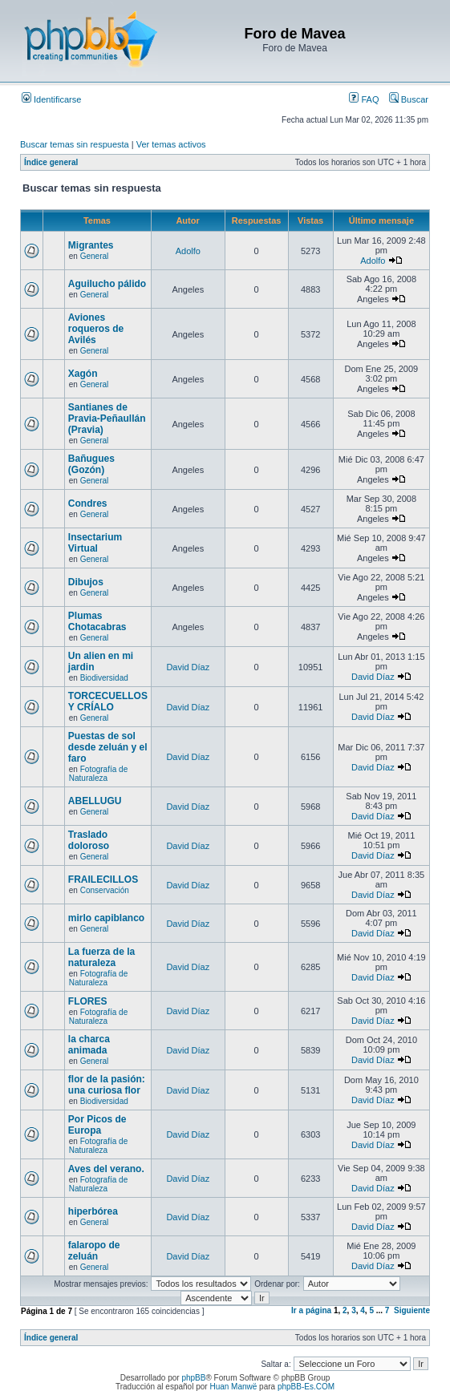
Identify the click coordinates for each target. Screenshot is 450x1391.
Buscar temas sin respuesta (74, 144)
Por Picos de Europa (97, 1125)
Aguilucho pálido (107, 283)
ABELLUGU (95, 801)
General (94, 256)
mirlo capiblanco (106, 918)
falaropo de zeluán (94, 1250)
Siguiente (412, 1310)
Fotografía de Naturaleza (98, 773)
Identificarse (51, 99)
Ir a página (311, 1310)
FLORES (87, 1001)
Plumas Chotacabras (97, 621)
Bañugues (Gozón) (91, 464)
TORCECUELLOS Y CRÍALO (108, 701)
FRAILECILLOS (103, 879)
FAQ (364, 99)
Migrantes (91, 245)
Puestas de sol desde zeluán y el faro (108, 747)
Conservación (104, 890)
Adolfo (188, 251)
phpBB (193, 1377)
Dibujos (85, 582)
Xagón (83, 373)
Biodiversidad (104, 677)
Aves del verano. (106, 1169)
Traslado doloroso (88, 840)
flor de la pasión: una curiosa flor (106, 1085)
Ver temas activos (171, 144)
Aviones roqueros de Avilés (96, 329)
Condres (87, 503)
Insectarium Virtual (95, 543)
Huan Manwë (233, 1386)
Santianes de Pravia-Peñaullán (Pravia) (107, 418)
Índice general (51, 162)
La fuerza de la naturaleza (101, 957)
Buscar (408, 99)
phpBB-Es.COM (306, 1386)
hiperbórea (93, 1211)
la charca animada (89, 1044)
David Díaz (187, 667)
